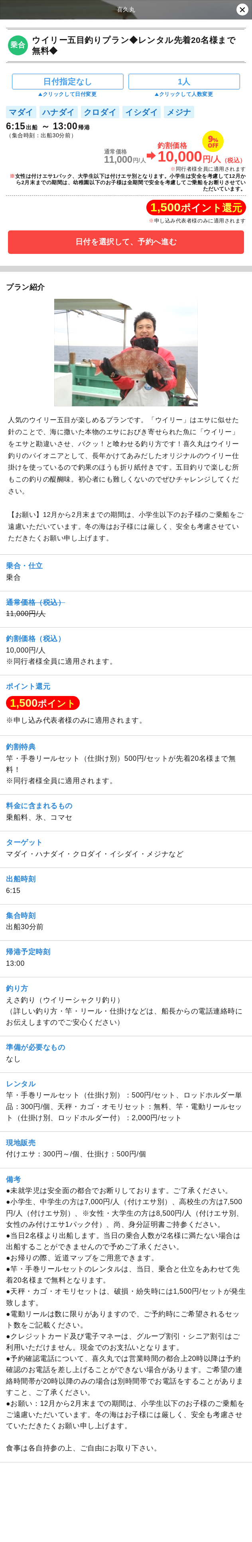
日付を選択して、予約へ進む (126, 242)
